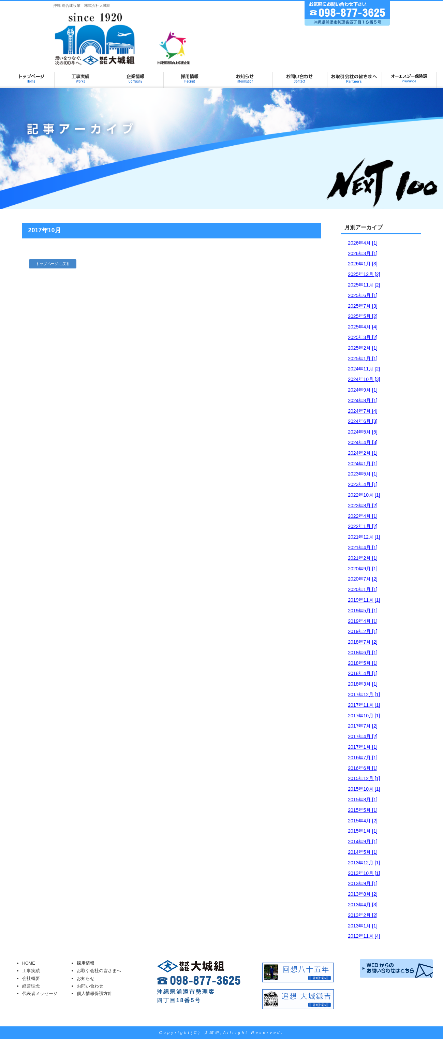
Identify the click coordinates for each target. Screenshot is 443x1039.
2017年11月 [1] (364, 705)
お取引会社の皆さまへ (354, 75)
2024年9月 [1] (362, 390)
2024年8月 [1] (362, 400)
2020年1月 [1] (362, 589)
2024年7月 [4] (362, 411)
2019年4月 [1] (362, 621)
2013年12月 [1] (364, 862)
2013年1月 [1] (362, 925)
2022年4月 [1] (362, 516)
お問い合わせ (300, 75)
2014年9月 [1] (362, 841)
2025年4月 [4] (362, 327)
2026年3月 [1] (362, 253)
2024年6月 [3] (362, 421)
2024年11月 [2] (364, 368)
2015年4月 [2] (362, 820)
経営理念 (31, 986)
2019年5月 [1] (362, 610)
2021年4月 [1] (362, 547)
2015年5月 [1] (362, 810)
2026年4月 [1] (362, 243)
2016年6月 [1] (362, 768)
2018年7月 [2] (362, 642)
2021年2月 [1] (362, 558)
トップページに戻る (53, 264)
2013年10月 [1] (364, 873)
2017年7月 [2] (362, 726)
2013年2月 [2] (362, 915)
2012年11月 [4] (364, 936)
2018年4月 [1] (362, 673)
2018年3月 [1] (362, 684)
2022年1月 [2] (362, 526)
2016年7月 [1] (362, 757)
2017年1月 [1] (362, 747)
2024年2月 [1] (362, 453)
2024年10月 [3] (364, 379)
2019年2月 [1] (362, 631)
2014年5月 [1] (362, 852)
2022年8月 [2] (362, 505)
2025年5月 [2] (362, 316)
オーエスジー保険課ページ (409, 75)
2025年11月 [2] (364, 285)
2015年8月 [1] (362, 799)
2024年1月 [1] (362, 463)
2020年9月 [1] (362, 568)
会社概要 (31, 978)
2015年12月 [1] (364, 778)
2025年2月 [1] (362, 348)
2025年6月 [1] (362, 295)
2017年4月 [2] (362, 736)
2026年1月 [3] (362, 263)
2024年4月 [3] (362, 442)
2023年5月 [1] (362, 474)
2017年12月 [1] (364, 694)
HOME (28, 963)
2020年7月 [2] (362, 579)
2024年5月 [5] (362, 432)
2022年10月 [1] (364, 495)
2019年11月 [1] (364, 600)
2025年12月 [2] (364, 274)
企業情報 (136, 75)
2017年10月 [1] (364, 715)
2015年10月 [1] (364, 789)
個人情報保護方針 (94, 993)
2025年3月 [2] (362, 337)
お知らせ (245, 75)
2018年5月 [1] (362, 663)
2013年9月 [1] (362, 883)
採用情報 (191, 75)
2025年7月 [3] (362, 306)
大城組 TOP (31, 75)
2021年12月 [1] (364, 537)
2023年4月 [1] (362, 484)
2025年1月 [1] (362, 358)
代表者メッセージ (40, 993)
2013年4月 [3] (362, 904)
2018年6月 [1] (362, 652)
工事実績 (82, 75)
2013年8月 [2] (362, 894)
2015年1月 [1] (362, 831)
